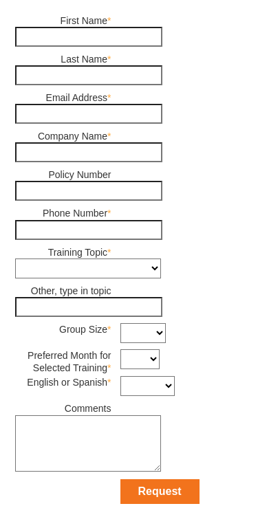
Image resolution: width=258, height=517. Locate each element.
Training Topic (77, 252)
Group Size (83, 329)
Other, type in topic (71, 290)
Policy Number (79, 174)
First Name (84, 20)
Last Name (84, 59)
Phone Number (75, 213)
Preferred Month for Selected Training (69, 361)
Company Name (72, 136)
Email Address (76, 97)
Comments (88, 408)
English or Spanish (67, 382)
